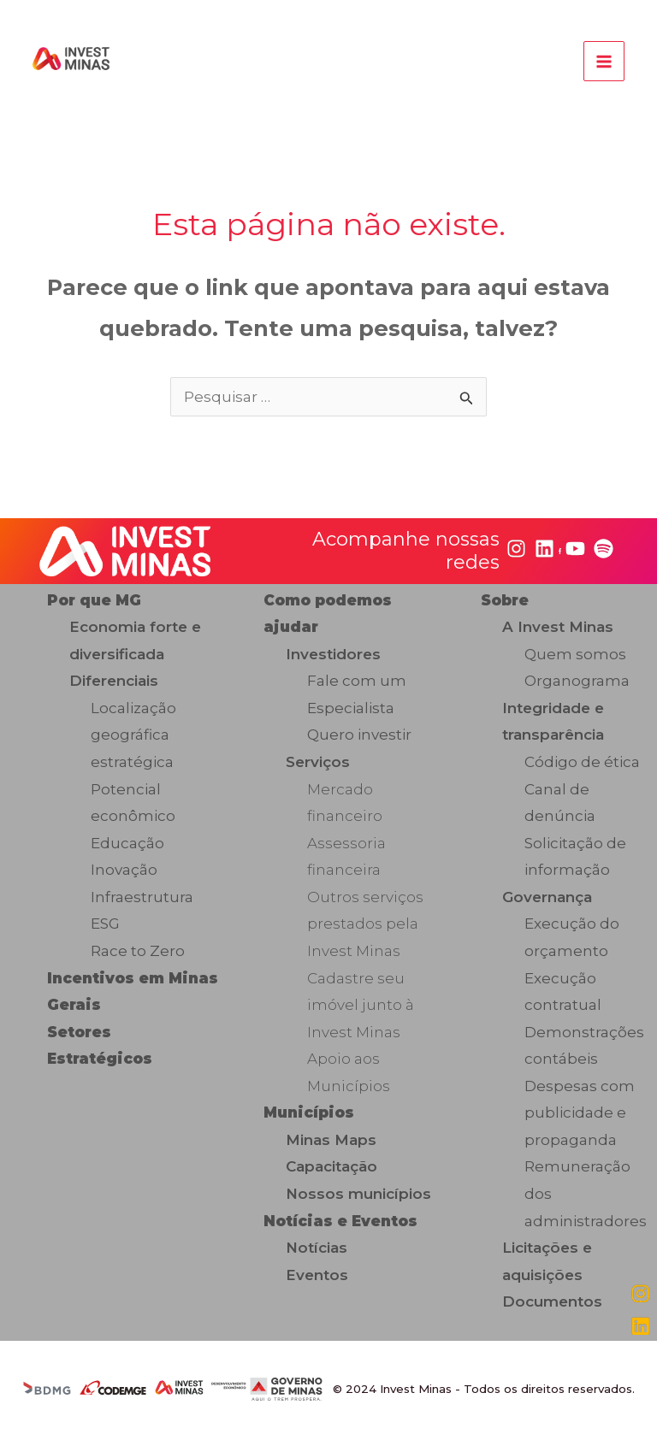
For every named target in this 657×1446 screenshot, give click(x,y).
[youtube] (575, 549)
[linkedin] (544, 549)
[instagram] (516, 549)
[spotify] (603, 549)
